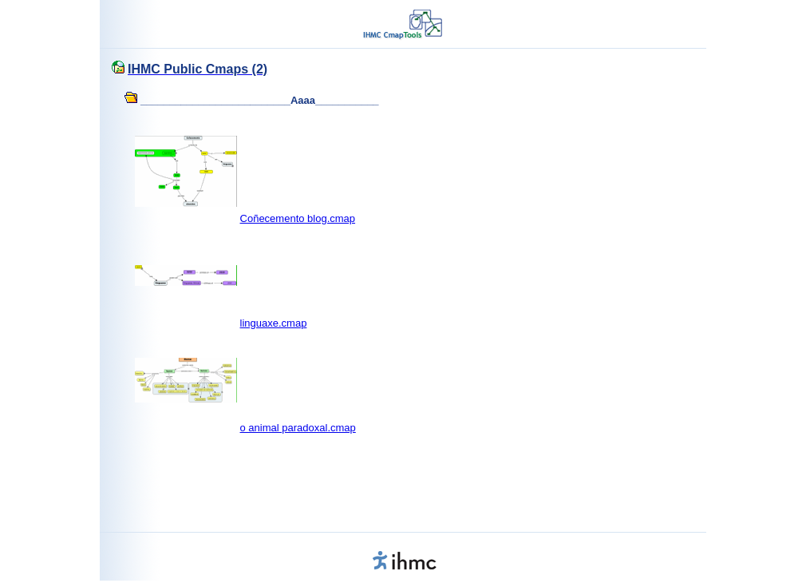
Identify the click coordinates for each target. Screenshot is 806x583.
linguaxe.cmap (273, 323)
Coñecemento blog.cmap (298, 218)
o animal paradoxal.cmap (298, 428)
